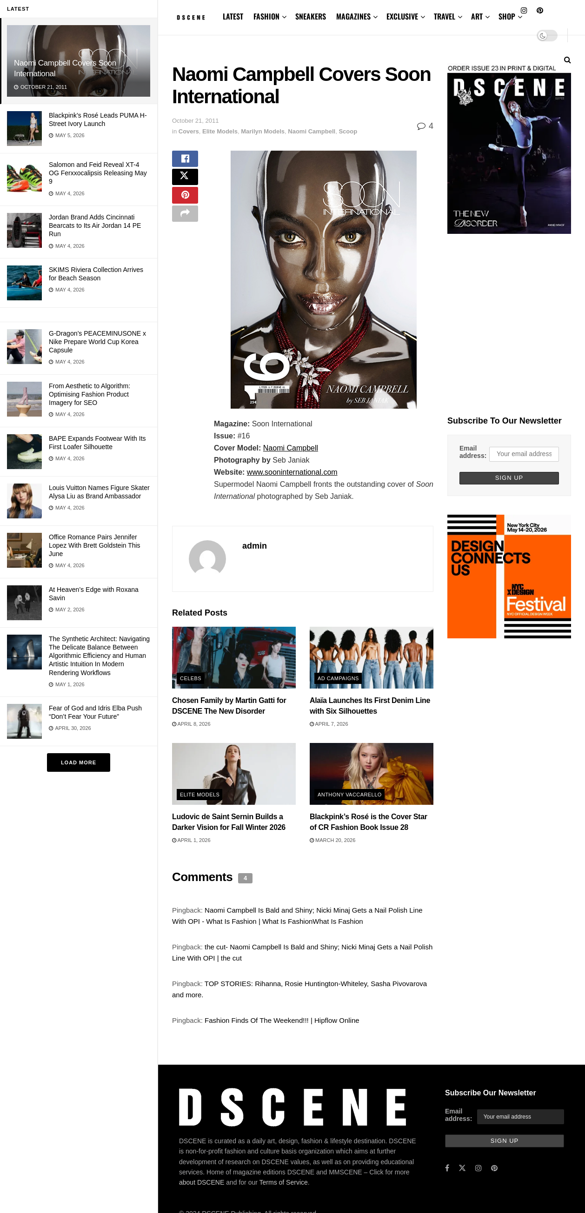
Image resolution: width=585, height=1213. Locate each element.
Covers (189, 131)
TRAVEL (444, 16)
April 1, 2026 (191, 840)
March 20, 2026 (332, 840)
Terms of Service (283, 1182)
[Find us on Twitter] (462, 1168)
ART (477, 16)
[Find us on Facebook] (447, 1168)
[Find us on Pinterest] (494, 1168)
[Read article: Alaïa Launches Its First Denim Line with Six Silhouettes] (371, 658)
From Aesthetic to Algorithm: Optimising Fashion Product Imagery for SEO (89, 394)
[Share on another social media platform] (185, 229)
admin (254, 545)
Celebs (190, 678)
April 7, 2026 (329, 724)
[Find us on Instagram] (478, 1168)
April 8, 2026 (191, 724)
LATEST (233, 16)
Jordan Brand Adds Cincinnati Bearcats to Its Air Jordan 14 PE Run (95, 225)
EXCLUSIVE (402, 16)
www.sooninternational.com (292, 472)
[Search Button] (567, 59)
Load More (78, 762)
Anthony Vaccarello (350, 794)
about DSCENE (201, 1182)
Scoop (348, 131)
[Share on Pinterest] (185, 206)
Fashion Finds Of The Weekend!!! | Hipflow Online (282, 1020)
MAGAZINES (353, 16)
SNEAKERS (310, 16)
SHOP (507, 16)
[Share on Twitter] (185, 184)
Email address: (472, 451)
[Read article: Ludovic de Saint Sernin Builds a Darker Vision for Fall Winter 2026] (234, 774)
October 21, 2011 (195, 120)
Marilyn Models (263, 131)
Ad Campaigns (338, 678)
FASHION (266, 16)
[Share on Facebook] (185, 162)
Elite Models (220, 131)
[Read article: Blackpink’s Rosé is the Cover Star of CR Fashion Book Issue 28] (371, 774)
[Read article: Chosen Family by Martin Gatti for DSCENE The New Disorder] (234, 658)
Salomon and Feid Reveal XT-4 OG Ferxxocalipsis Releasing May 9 (98, 173)
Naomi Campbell (311, 131)
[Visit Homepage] (191, 17)
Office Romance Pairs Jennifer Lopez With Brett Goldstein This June (94, 545)
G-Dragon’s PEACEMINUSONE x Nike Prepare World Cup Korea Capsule (97, 342)
